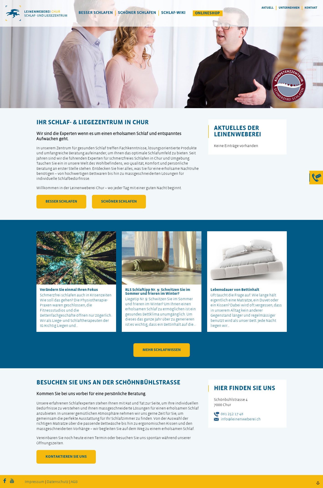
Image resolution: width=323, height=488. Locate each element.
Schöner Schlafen (137, 13)
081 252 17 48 (232, 414)
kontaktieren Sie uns (66, 457)
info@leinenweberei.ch (241, 419)
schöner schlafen (119, 201)
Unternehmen (289, 7)
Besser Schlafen (96, 13)
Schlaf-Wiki (173, 13)
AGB (74, 482)
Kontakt (311, 7)
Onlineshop (207, 13)
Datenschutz (58, 482)
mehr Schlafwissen (161, 350)
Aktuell (268, 7)
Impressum (34, 482)
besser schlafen (61, 201)
